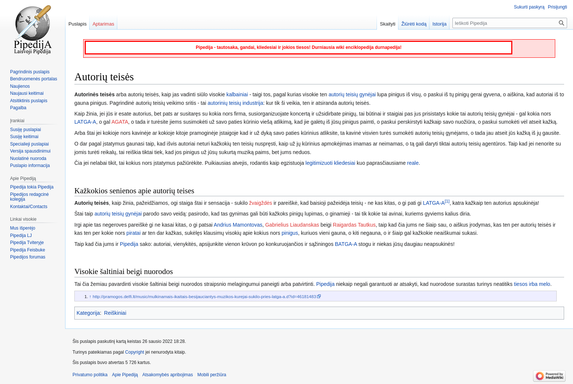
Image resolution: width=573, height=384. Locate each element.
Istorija (439, 24)
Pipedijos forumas (27, 257)
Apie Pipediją (125, 374)
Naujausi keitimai (27, 93)
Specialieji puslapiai (29, 144)
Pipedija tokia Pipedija (31, 187)
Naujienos (20, 86)
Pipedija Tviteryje (27, 242)
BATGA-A (346, 244)
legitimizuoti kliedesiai (330, 163)
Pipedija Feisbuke (27, 250)
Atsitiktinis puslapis (28, 100)
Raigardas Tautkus (354, 225)
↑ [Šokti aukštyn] (90, 296)
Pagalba (18, 107)
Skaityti (387, 24)
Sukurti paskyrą (529, 7)
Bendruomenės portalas (33, 78)
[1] (447, 200)
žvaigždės (260, 203)
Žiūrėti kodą (414, 24)
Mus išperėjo (22, 228)
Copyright (134, 352)
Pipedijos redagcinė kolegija (29, 197)
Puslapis (77, 24)
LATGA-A (85, 122)
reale (413, 163)
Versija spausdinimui (30, 151)
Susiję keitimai (24, 136)
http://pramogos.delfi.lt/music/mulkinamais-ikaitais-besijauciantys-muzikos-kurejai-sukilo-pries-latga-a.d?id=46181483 (204, 296)
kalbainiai (237, 94)
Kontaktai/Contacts (28, 206)
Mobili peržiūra (212, 374)
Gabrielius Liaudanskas (292, 225)
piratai (134, 233)
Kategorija (88, 313)
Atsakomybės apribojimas (167, 374)
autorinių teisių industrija (235, 103)
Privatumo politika (90, 374)
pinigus (290, 233)
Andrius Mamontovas (238, 225)
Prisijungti (557, 7)
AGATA (119, 122)
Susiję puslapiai (25, 129)
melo (544, 284)
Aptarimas (103, 24)
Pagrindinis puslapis (30, 71)
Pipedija (129, 244)
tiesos (521, 284)
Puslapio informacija (30, 165)
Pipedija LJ (21, 235)
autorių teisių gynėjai (352, 94)
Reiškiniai (115, 313)
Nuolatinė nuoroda (28, 158)
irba (533, 284)
